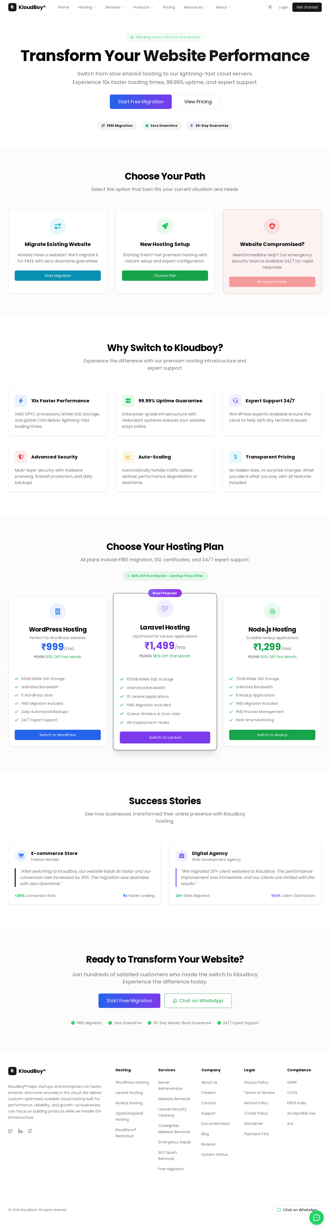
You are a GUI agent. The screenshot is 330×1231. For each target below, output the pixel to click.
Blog (205, 1133)
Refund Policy (256, 1103)
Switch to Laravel (165, 737)
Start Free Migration (140, 101)
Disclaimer (253, 1123)
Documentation (215, 1123)
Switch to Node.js (272, 734)
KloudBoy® (27, 7)
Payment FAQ (256, 1133)
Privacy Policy (256, 1082)
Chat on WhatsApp (198, 1000)
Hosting (87, 7)
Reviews (208, 1144)
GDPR (292, 1082)
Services (114, 7)
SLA (290, 1123)
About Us (209, 1082)
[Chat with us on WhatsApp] (316, 1217)
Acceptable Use (301, 1113)
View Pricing (198, 101)
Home (63, 7)
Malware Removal (174, 1098)
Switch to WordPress (57, 734)
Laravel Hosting (129, 1092)
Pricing (169, 7)
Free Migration (171, 1168)
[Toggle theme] (270, 7)
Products (144, 7)
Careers (208, 1092)
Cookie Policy (256, 1113)
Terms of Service (259, 1092)
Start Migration (58, 275)
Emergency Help (272, 281)
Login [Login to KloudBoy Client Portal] (283, 7)
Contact (209, 1103)
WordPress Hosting (132, 1082)
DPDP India (296, 1103)
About (223, 7)
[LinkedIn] (20, 1131)
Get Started (307, 7)
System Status (214, 1154)
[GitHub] (30, 1131)
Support (208, 1113)
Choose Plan (165, 275)
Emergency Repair (174, 1142)
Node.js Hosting (129, 1103)
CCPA (292, 1092)
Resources (195, 7)
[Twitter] (10, 1131)
